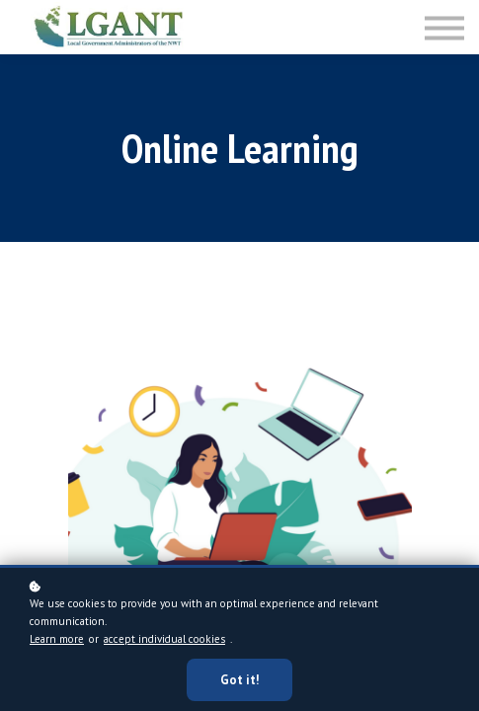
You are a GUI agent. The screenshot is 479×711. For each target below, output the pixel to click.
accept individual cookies (164, 640)
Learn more (57, 640)
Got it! (239, 680)
